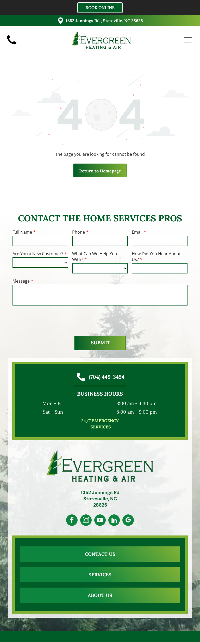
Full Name (22, 232)
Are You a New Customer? (37, 254)
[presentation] (52, 320)
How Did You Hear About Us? (156, 256)
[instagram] (86, 520)
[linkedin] (114, 520)
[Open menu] (188, 40)
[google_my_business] (128, 520)
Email (137, 232)
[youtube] (100, 520)
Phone (78, 232)
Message (21, 281)
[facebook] (72, 520)
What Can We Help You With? (94, 256)
